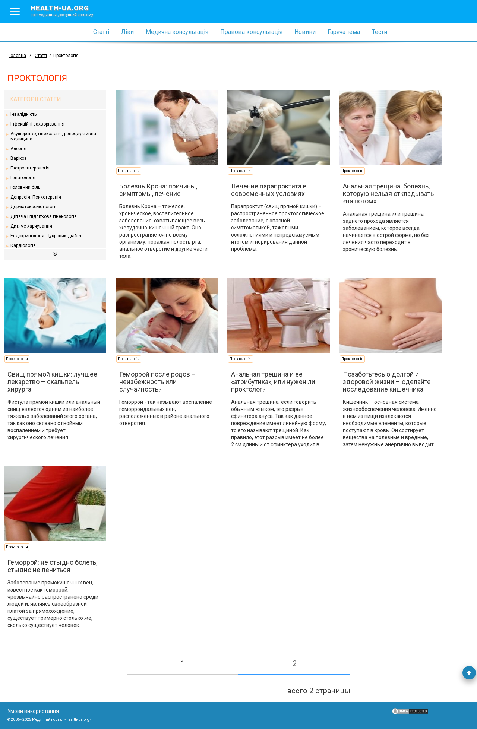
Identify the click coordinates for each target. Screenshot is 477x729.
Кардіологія (23, 245)
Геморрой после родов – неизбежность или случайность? (157, 381)
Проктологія (129, 171)
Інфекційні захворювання (37, 124)
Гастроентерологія (30, 168)
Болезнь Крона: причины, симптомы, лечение (158, 189)
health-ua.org (68, 10)
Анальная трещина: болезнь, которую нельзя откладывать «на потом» (388, 193)
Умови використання (33, 711)
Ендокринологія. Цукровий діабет (46, 235)
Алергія (18, 148)
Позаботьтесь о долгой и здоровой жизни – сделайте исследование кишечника (387, 381)
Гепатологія (22, 177)
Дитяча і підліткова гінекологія (43, 216)
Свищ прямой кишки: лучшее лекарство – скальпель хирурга (52, 381)
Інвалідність (23, 114)
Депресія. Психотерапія (35, 197)
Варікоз (18, 158)
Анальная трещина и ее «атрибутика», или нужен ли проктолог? (273, 381)
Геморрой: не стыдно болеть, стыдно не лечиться (52, 566)
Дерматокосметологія (34, 206)
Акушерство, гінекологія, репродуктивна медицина (53, 136)
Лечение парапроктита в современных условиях (269, 189)
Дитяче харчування (31, 226)
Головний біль (25, 187)
